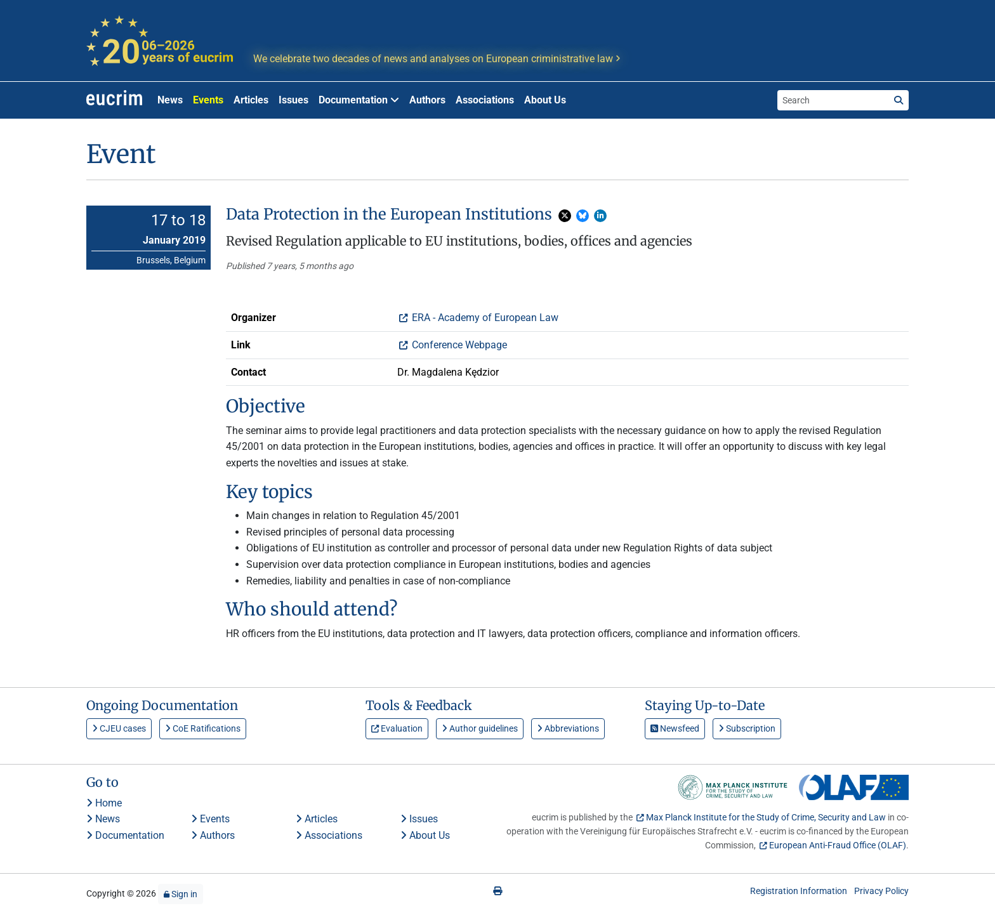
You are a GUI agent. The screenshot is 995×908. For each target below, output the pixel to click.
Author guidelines (480, 728)
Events (208, 100)
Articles (251, 100)
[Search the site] (833, 100)
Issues (293, 100)
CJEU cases (119, 728)
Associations (485, 100)
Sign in (180, 894)
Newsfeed (674, 728)
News (170, 100)
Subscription (746, 728)
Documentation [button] (359, 100)
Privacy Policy (881, 891)
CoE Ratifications (203, 728)
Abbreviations (568, 728)
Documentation (125, 835)
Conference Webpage (458, 345)
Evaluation (397, 728)
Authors (427, 100)
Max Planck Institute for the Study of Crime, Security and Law (766, 817)
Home (104, 803)
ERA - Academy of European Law (483, 318)
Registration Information (798, 891)
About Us (545, 100)
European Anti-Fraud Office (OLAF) (837, 845)
